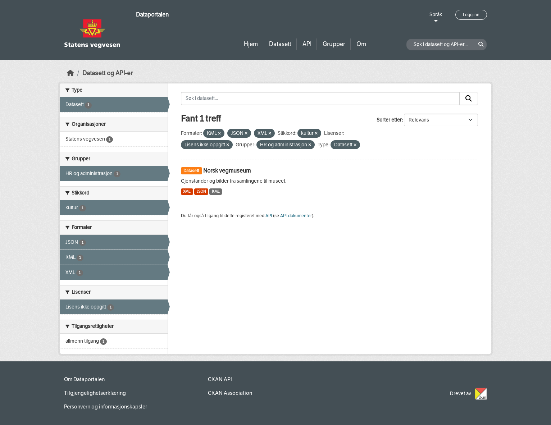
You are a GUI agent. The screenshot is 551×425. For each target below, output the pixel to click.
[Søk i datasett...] (320, 98)
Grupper (334, 44)
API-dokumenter (296, 215)
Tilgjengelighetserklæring (95, 393)
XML (187, 191)
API (306, 44)
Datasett (280, 44)
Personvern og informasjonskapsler (105, 406)
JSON (201, 191)
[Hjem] (70, 73)
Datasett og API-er (107, 73)
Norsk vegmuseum (227, 170)
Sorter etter (389, 120)
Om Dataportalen (84, 379)
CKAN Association (230, 393)
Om (361, 44)
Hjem (251, 44)
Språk (435, 15)
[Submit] (468, 98)
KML (216, 191)
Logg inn (471, 14)
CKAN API (220, 379)
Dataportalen (152, 14)
